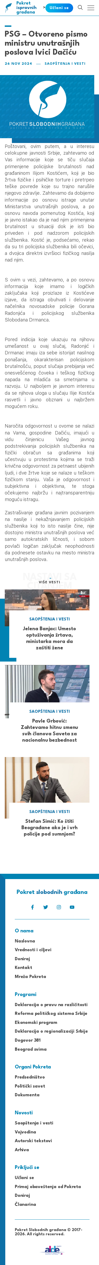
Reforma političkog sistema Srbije (51, 1013)
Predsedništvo (30, 1077)
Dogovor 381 (28, 1040)
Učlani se (24, 1178)
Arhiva (22, 1150)
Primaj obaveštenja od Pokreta (48, 1187)
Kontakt (23, 968)
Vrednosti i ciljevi (33, 950)
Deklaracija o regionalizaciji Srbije (51, 1031)
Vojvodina (25, 1132)
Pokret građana (26, 8)
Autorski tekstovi (33, 1141)
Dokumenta (27, 1095)
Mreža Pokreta (30, 977)
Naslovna (25, 941)
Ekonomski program (36, 1022)
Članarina (25, 1204)
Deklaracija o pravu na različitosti (51, 1005)
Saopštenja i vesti (65, 64)
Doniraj (22, 959)
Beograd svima (31, 1049)
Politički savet (30, 1086)
